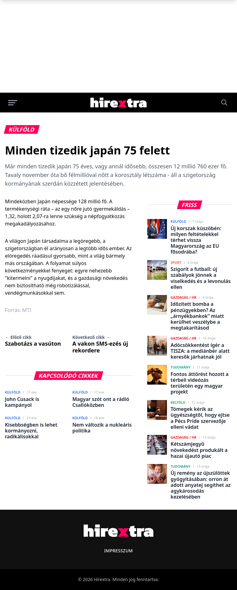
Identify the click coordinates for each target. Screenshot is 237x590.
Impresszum (118, 551)
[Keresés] (224, 102)
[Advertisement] (118, 46)
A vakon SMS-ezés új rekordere (100, 344)
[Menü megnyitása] (12, 102)
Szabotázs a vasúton (33, 340)
